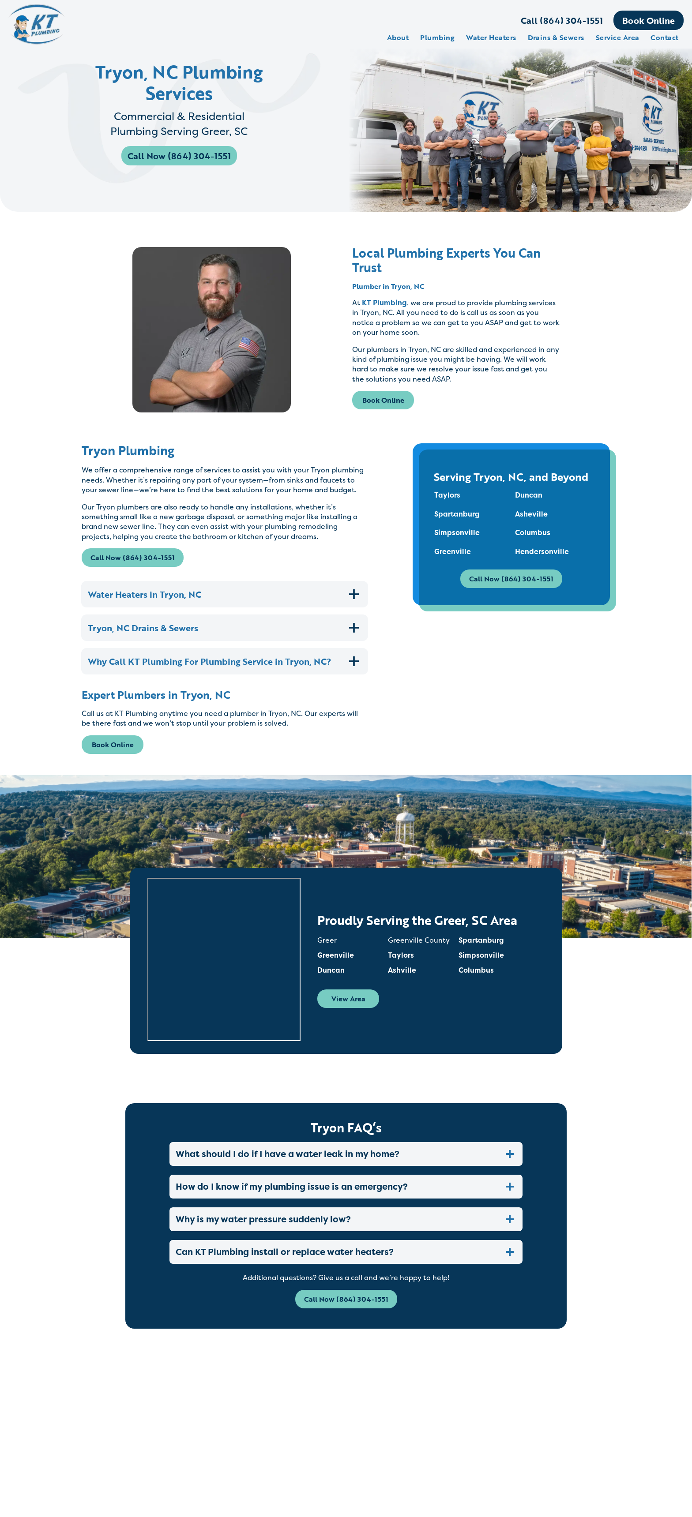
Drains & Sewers (555, 37)
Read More (173, 1470)
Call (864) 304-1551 (561, 20)
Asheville (531, 514)
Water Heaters (490, 37)
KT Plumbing (384, 302)
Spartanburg (457, 514)
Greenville (452, 551)
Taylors (447, 495)
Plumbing (437, 37)
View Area (349, 1005)
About (397, 37)
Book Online (648, 20)
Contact (664, 37)
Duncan (528, 495)
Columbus (532, 533)
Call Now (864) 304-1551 (179, 157)
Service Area (617, 37)
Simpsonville (457, 533)
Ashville (402, 976)
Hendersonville (542, 551)
